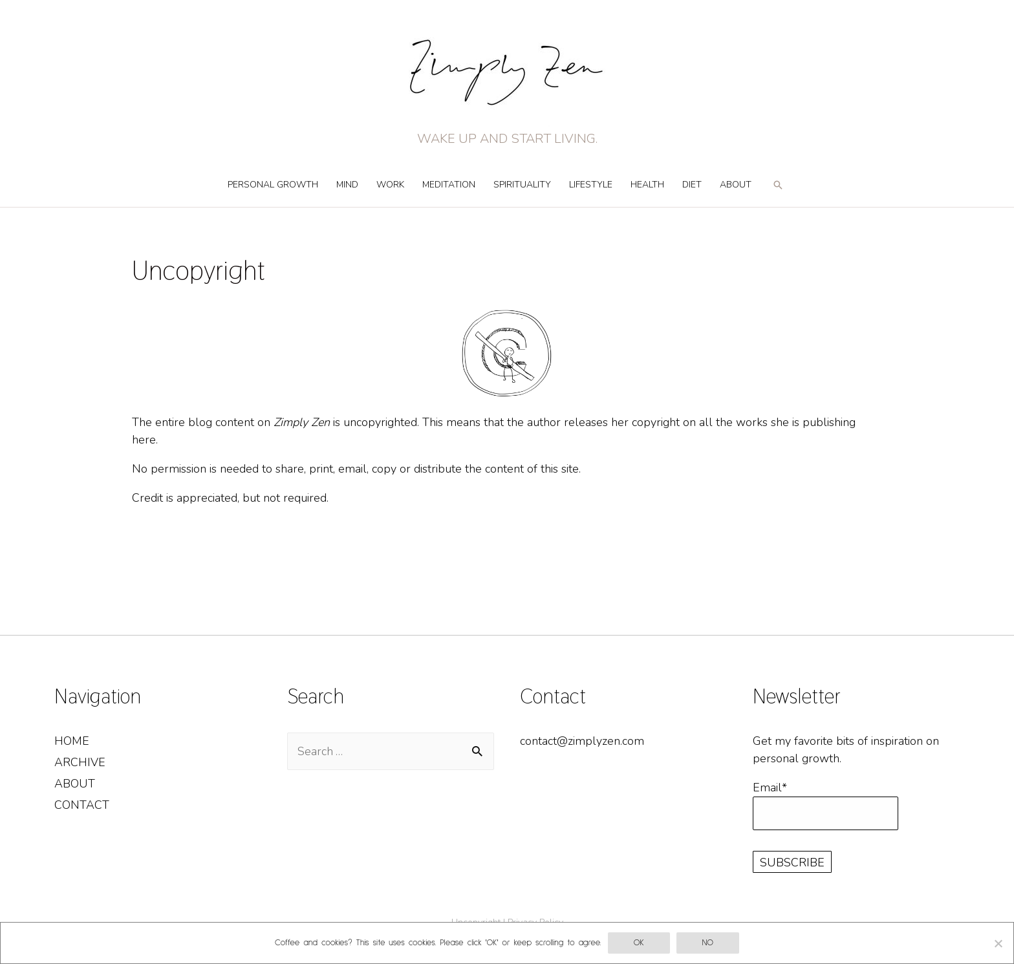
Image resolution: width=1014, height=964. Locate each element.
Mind (347, 184)
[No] (997, 943)
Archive (79, 762)
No (707, 943)
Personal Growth (273, 184)
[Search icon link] (778, 190)
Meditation (448, 184)
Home (71, 741)
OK (639, 943)
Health (647, 184)
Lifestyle (590, 184)
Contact (81, 805)
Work (390, 184)
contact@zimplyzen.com (582, 741)
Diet (692, 184)
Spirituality (522, 184)
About (735, 184)
